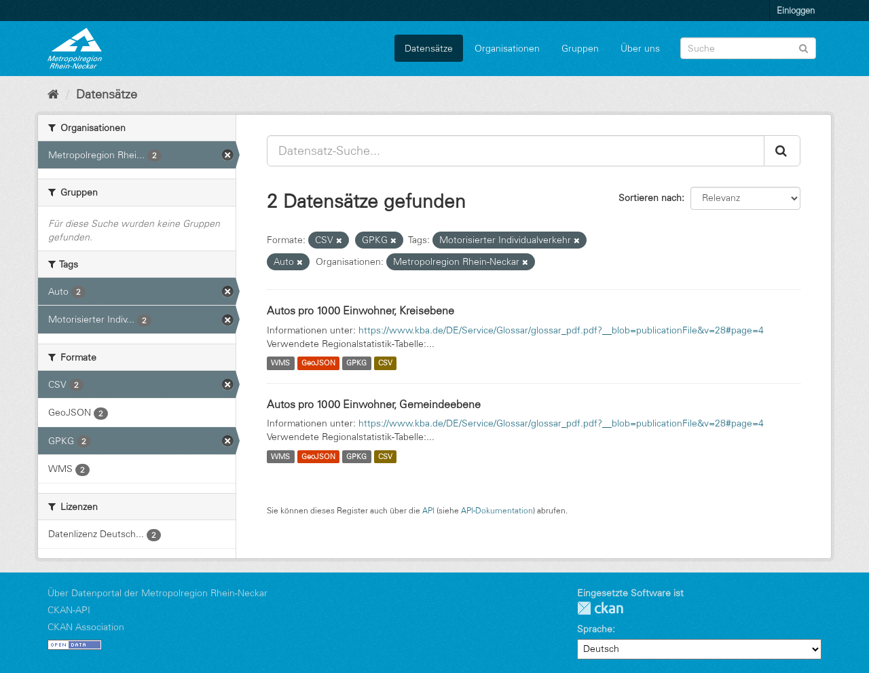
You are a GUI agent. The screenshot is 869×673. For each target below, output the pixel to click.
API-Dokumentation (497, 510)
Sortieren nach (650, 198)
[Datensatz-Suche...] (515, 150)
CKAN (600, 608)
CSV (385, 363)
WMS (280, 363)
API (428, 510)
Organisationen (507, 48)
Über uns (640, 48)
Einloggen (796, 10)
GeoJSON (318, 363)
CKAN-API (69, 610)
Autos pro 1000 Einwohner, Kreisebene (360, 310)
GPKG (356, 363)
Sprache (594, 629)
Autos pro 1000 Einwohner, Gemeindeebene (374, 404)
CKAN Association (86, 627)
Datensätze (429, 48)
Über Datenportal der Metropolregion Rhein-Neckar (157, 593)
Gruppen (580, 48)
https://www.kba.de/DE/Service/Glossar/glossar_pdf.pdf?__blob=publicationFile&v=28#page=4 (561, 330)
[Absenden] (803, 47)
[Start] (53, 94)
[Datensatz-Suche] (748, 48)
